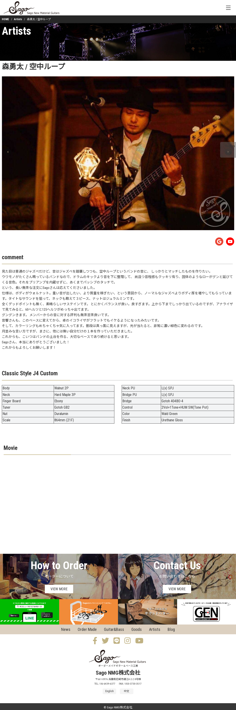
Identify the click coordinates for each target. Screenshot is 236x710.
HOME (5, 19)
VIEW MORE (59, 589)
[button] (7, 152)
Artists (18, 19)
